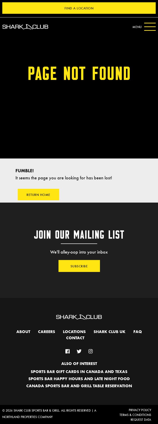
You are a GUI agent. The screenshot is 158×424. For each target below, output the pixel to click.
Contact (75, 338)
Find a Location (79, 8)
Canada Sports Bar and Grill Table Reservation (79, 386)
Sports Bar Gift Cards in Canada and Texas (79, 372)
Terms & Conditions (135, 415)
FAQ (137, 332)
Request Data (141, 419)
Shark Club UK (110, 332)
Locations (74, 332)
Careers (46, 332)
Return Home (38, 194)
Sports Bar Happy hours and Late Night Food (79, 379)
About (23, 332)
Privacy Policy (140, 410)
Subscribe (79, 266)
